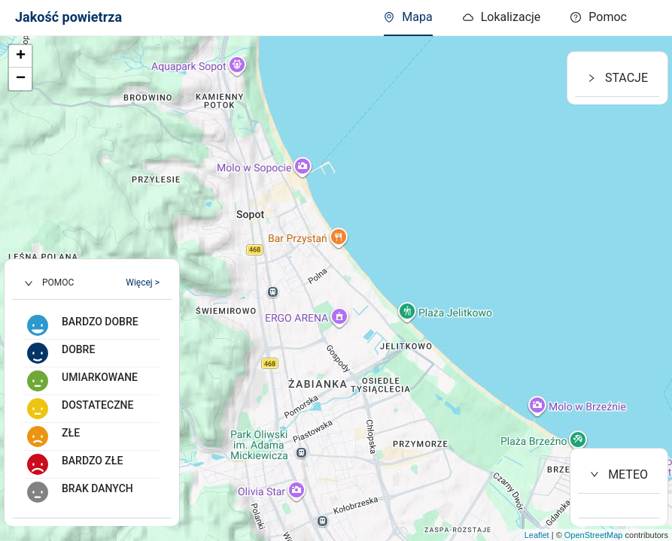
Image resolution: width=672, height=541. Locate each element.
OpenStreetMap (593, 534)
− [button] (21, 79)
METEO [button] (619, 474)
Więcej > (143, 282)
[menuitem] (598, 18)
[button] (92, 283)
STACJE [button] (617, 78)
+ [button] (21, 56)
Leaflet (537, 534)
